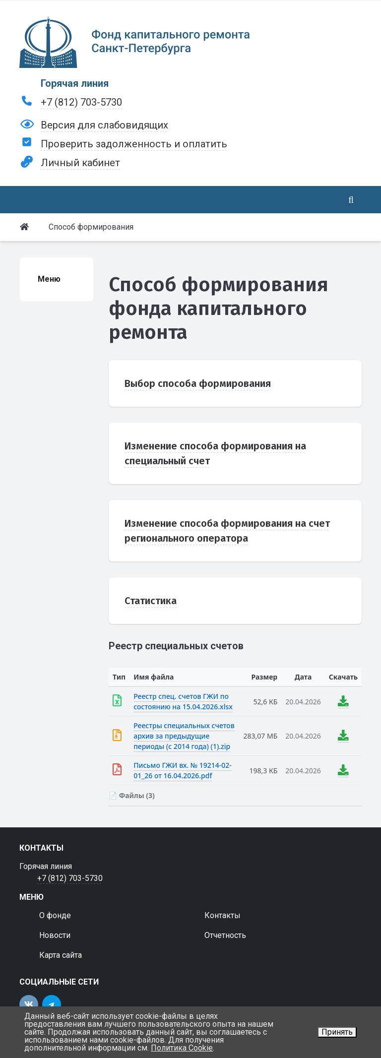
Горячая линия (75, 83)
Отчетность (225, 935)
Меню (49, 279)
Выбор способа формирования (198, 383)
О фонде (55, 915)
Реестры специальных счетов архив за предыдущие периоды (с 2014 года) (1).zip (183, 736)
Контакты (222, 915)
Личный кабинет (80, 163)
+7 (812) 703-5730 (81, 102)
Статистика (151, 601)
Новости (54, 935)
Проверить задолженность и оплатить (134, 144)
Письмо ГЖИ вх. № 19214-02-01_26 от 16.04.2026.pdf (182, 770)
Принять (337, 1032)
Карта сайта (60, 955)
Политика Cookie (182, 1048)
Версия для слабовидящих (104, 125)
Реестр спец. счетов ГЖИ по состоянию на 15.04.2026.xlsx (183, 701)
